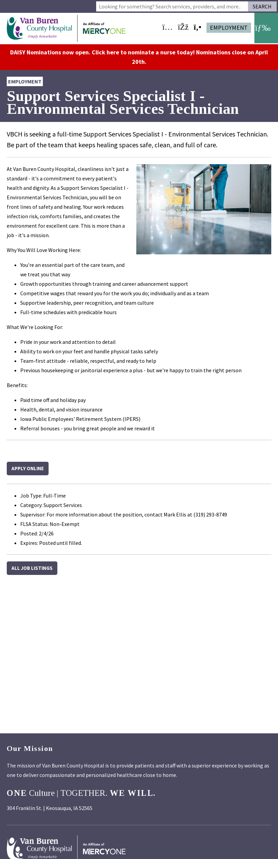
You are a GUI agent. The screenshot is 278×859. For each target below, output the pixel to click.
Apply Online (27, 467)
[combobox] (172, 6)
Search (262, 6)
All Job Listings (32, 567)
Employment (229, 27)
